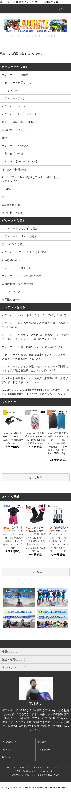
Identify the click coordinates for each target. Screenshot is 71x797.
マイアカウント (9, 741)
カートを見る (43, 749)
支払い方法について (22, 767)
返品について (59, 767)
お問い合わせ (8, 757)
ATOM (56, 775)
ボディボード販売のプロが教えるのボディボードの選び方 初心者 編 (35, 325)
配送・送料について (42, 767)
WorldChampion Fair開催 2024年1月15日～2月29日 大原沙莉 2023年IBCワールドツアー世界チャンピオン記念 (35, 392)
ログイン (6, 749)
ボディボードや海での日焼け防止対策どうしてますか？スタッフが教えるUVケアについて (35, 356)
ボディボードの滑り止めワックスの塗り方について (32, 346)
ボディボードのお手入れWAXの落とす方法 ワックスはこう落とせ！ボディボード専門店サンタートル (35, 336)
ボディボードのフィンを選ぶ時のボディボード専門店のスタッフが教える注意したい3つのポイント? (35, 368)
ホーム (8, 767)
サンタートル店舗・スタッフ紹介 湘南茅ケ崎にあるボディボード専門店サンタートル (35, 380)
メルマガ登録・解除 (20, 775)
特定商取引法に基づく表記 (24, 771)
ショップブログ (38, 775)
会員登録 (41, 741)
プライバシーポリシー (48, 771)
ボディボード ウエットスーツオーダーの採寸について (34, 315)
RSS (50, 775)
